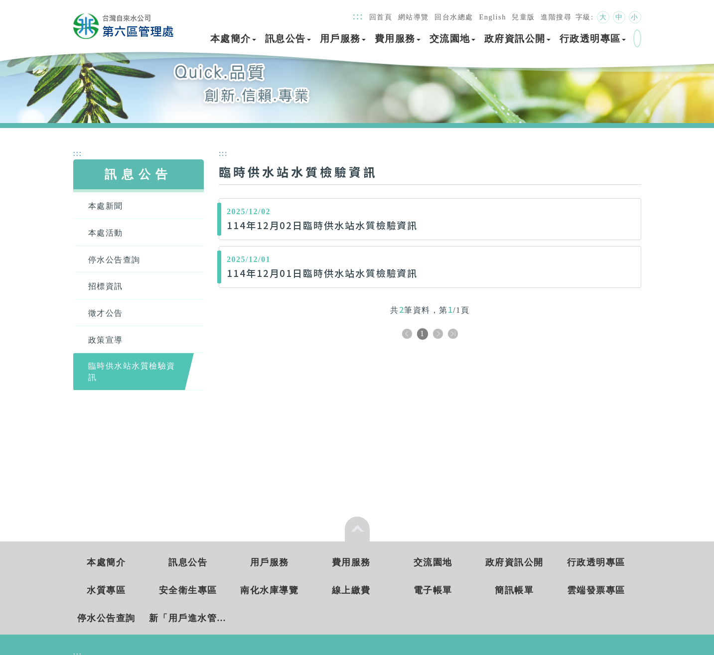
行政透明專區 (593, 38)
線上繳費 (351, 590)
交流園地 (452, 38)
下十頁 (453, 334)
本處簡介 (233, 38)
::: (358, 15)
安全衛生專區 (188, 590)
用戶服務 (343, 38)
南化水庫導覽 (269, 590)
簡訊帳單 (514, 590)
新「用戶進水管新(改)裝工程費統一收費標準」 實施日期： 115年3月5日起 (188, 618)
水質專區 (106, 590)
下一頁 (438, 334)
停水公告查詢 (106, 618)
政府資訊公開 (517, 38)
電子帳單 (433, 590)
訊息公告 (288, 38)
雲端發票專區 (596, 590)
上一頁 (407, 334)
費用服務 (398, 38)
